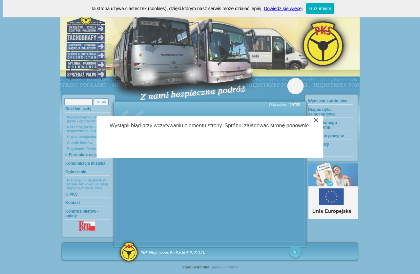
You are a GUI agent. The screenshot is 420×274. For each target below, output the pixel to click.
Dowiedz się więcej (283, 8)
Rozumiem (320, 8)
